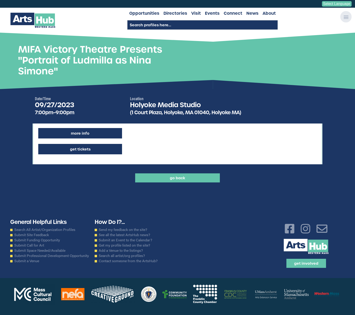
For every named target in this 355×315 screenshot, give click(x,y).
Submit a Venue (26, 261)
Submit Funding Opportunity (37, 240)
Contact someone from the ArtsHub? (128, 261)
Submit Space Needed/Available (39, 250)
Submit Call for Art (29, 245)
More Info (80, 133)
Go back (177, 177)
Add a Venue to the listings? (121, 250)
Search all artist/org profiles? (122, 255)
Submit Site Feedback (31, 235)
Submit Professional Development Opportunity (51, 255)
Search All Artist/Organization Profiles (44, 229)
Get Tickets (80, 149)
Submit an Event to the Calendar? (125, 240)
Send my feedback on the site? (123, 229)
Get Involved (306, 263)
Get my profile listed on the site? (124, 245)
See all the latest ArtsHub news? (124, 235)
